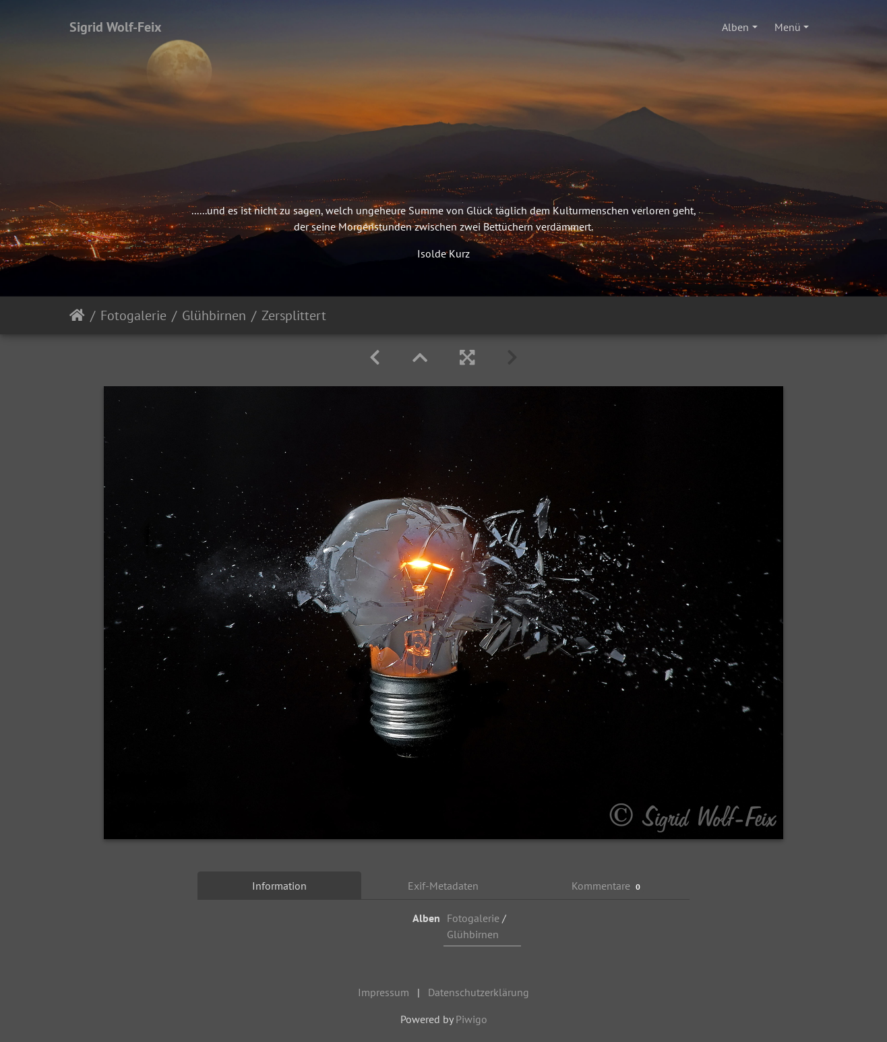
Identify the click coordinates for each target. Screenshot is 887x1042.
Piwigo (471, 1019)
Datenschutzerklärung (478, 992)
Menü (787, 27)
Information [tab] (279, 885)
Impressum (383, 992)
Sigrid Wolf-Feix (115, 27)
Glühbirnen (214, 315)
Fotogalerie (133, 315)
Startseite (77, 315)
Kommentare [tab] (608, 886)
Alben (735, 27)
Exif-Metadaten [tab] (443, 885)
